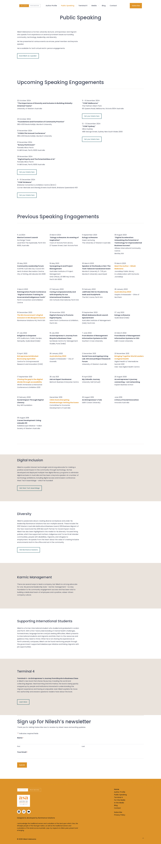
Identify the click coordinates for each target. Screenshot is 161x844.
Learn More (23, 702)
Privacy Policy (119, 815)
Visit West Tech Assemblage (29, 488)
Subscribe (136, 5)
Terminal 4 (118, 797)
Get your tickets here (26, 172)
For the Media (119, 800)
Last (83, 746)
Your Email (22, 752)
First (18, 746)
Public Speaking (120, 794)
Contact (117, 808)
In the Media (119, 803)
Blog (116, 805)
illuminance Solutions (46, 818)
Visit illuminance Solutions (28, 550)
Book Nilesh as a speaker (28, 56)
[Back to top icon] (143, 838)
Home (116, 789)
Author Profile (119, 792)
